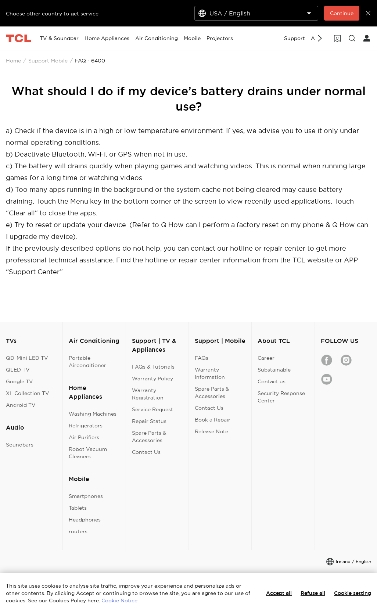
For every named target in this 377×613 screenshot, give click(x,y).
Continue (341, 13)
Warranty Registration (148, 394)
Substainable (274, 369)
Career (266, 358)
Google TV (19, 381)
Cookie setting (352, 593)
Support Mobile (48, 60)
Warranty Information (210, 373)
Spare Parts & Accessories (149, 437)
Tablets (78, 508)
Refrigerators (86, 425)
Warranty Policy (152, 378)
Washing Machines (92, 414)
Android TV (21, 405)
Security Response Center (281, 397)
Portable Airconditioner (87, 362)
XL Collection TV (27, 393)
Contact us (272, 381)
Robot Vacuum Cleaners (88, 453)
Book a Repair (212, 419)
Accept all (279, 593)
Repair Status (149, 421)
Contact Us (146, 452)
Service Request (152, 409)
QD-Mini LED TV (27, 358)
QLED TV (18, 369)
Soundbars (19, 444)
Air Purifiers (84, 437)
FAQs (201, 358)
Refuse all (313, 593)
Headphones (85, 519)
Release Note (211, 431)
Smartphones (86, 496)
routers (78, 531)
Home (13, 60)
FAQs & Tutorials (153, 366)
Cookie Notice (119, 600)
